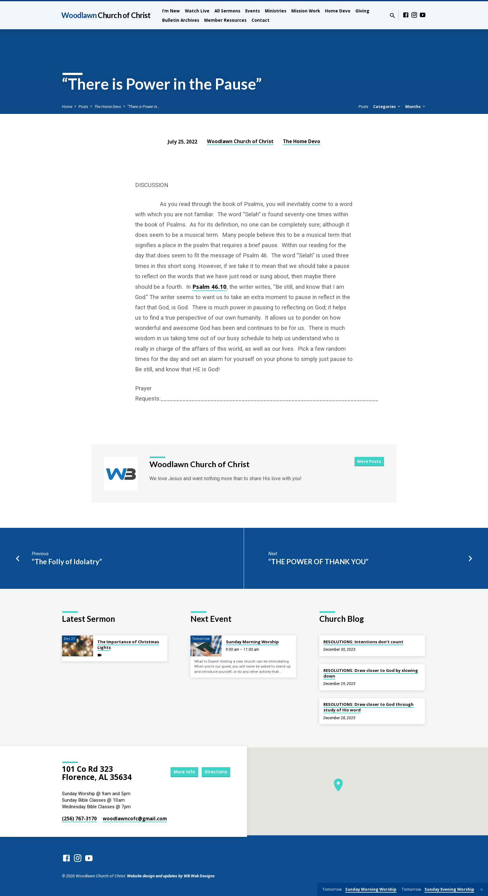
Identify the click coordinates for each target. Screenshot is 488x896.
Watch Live (197, 11)
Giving (362, 11)
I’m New (171, 11)
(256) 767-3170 (79, 818)
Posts (83, 106)
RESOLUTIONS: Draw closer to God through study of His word (368, 707)
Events (252, 11)
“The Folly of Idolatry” (67, 561)
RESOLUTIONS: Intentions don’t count (363, 642)
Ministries (275, 11)
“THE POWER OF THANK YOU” (318, 561)
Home (67, 106)
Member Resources (225, 20)
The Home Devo (107, 106)
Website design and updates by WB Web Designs (171, 875)
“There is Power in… (143, 106)
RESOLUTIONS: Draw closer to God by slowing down (370, 673)
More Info (180, 772)
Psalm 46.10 (209, 286)
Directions (214, 772)
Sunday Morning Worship (252, 642)
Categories (387, 106)
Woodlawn (105, 15)
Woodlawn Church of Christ (240, 141)
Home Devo (337, 11)
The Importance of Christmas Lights (128, 644)
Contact (260, 20)
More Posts (369, 461)
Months (415, 106)
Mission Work (305, 11)
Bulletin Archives (180, 20)
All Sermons (227, 11)
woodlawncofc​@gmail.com (135, 818)
